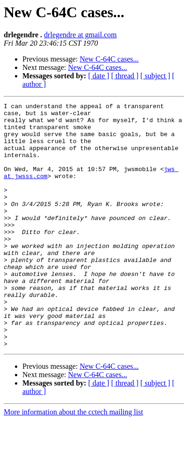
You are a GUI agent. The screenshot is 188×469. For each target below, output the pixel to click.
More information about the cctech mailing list (73, 461)
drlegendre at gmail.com (80, 35)
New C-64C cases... (109, 59)
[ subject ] (155, 76)
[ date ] (98, 76)
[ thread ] (125, 76)
